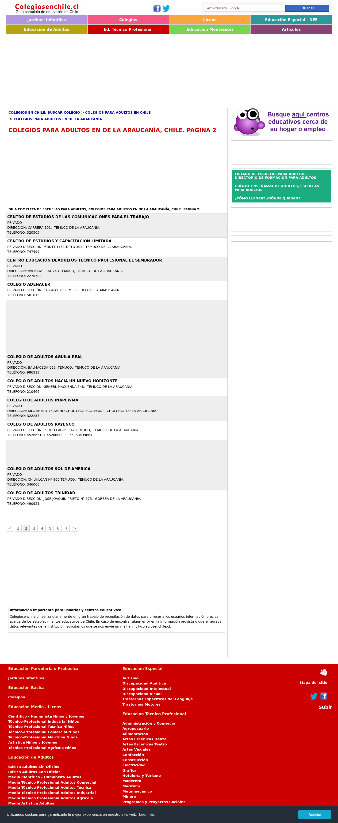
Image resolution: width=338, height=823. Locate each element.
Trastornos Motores (142, 704)
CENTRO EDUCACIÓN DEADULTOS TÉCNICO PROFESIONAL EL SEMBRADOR (84, 260)
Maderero (132, 781)
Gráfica (130, 770)
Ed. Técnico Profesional (128, 29)
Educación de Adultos (46, 29)
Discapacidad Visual (142, 694)
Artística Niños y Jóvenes (32, 742)
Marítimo (131, 786)
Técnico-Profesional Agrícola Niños (42, 748)
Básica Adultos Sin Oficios (33, 767)
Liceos (209, 20)
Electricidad (134, 765)
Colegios (128, 20)
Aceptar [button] (314, 814)
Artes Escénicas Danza (145, 739)
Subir (325, 707)
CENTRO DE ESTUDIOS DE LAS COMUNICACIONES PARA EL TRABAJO (78, 217)
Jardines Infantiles (46, 20)
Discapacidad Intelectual (147, 689)
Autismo (131, 678)
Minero (129, 796)
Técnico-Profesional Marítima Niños (42, 737)
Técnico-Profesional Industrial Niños (43, 721)
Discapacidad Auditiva (144, 683)
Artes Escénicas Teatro (145, 744)
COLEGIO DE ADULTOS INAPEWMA (42, 400)
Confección (133, 755)
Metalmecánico (137, 791)
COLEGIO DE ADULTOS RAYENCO (41, 424)
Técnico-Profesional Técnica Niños (41, 727)
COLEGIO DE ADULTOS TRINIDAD (41, 493)
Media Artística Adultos (31, 803)
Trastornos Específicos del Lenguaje (158, 699)
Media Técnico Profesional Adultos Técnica (49, 788)
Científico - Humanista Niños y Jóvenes (46, 716)
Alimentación (135, 734)
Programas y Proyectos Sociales (154, 802)
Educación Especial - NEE (291, 20)
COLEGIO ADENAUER (28, 284)
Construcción (135, 760)
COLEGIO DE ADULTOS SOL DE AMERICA (49, 469)
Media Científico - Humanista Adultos (44, 777)
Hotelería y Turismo (142, 776)
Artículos (291, 29)
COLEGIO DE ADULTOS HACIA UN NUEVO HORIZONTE (62, 381)
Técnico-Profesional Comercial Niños (44, 732)
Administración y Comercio (149, 723)
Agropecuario (136, 728)
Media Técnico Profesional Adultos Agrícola (50, 798)
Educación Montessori (210, 29)
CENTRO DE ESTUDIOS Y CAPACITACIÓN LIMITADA (59, 241)
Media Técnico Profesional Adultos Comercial (52, 782)
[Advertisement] (147, 69)
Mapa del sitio (313, 683)
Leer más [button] (147, 814)
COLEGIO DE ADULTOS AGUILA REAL (45, 357)
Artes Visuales (137, 749)
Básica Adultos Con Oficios (34, 772)
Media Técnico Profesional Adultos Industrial (52, 793)
